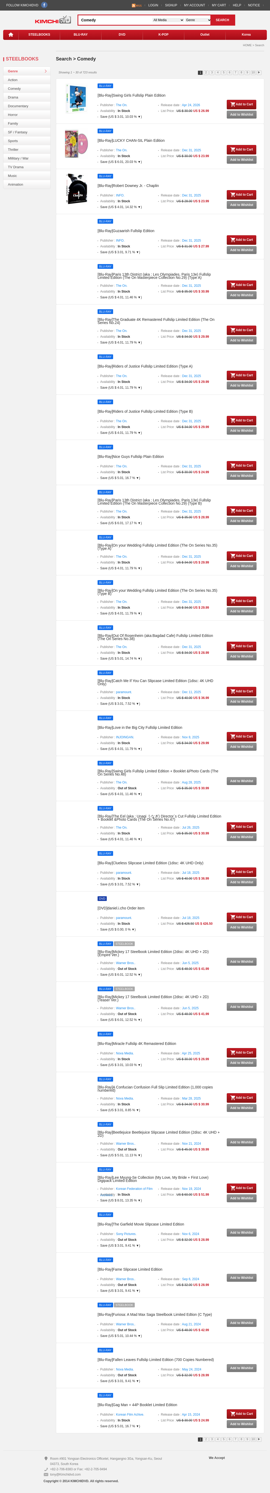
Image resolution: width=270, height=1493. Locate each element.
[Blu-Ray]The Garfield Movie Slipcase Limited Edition (141, 1224)
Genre (13, 71)
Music (12, 176)
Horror (13, 115)
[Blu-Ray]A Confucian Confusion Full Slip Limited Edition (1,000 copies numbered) (155, 1088)
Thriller (13, 150)
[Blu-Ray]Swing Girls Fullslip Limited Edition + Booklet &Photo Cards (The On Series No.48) (158, 772)
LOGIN (153, 5)
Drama (13, 97)
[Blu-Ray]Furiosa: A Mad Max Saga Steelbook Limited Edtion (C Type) (155, 1314)
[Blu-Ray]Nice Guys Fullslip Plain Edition (131, 456)
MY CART (219, 5)
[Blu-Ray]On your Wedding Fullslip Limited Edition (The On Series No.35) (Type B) (157, 592)
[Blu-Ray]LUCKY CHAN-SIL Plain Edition (131, 140)
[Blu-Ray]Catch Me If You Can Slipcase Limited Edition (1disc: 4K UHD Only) (155, 682)
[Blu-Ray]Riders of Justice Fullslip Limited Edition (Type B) (145, 411)
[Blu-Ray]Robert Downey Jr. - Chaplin (128, 186)
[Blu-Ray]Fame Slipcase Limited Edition (130, 1269)
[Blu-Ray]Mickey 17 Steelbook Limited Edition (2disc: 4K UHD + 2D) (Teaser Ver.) (153, 998)
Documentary (18, 106)
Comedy (14, 89)
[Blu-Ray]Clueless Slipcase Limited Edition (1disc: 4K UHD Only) (150, 863)
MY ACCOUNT (194, 5)
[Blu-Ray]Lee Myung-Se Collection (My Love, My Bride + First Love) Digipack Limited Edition (153, 1179)
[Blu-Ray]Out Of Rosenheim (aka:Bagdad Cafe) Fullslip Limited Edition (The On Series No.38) (155, 637)
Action (12, 80)
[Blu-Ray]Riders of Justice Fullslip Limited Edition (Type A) (145, 366)
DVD (122, 34)
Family (13, 123)
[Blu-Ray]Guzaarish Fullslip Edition (126, 231)
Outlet (205, 34)
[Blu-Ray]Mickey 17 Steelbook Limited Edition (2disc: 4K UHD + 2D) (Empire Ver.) (153, 953)
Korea (246, 34)
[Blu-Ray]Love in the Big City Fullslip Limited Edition (140, 727)
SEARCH (222, 20)
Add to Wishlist (241, 114)
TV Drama (15, 167)
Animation (15, 184)
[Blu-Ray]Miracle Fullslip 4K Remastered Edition (137, 1043)
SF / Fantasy (17, 132)
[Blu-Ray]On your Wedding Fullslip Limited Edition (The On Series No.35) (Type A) (157, 547)
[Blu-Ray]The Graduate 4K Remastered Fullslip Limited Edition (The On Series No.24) (156, 321)
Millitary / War (18, 158)
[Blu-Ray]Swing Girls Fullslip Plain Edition (132, 95)
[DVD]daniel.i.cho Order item (121, 908)
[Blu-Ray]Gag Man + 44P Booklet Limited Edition (137, 1405)
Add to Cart (241, 104)
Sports (13, 141)
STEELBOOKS (39, 34)
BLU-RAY (81, 34)
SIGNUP (171, 5)
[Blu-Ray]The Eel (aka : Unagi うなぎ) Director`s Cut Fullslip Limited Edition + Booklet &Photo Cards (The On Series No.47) (159, 817)
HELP (237, 5)
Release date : (180, 105)
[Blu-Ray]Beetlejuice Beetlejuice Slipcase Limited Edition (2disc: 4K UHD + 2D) (159, 1134)
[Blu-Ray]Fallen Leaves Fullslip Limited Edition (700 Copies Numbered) (156, 1360)
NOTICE (254, 5)
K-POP (163, 34)
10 (253, 72)
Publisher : (113, 105)
